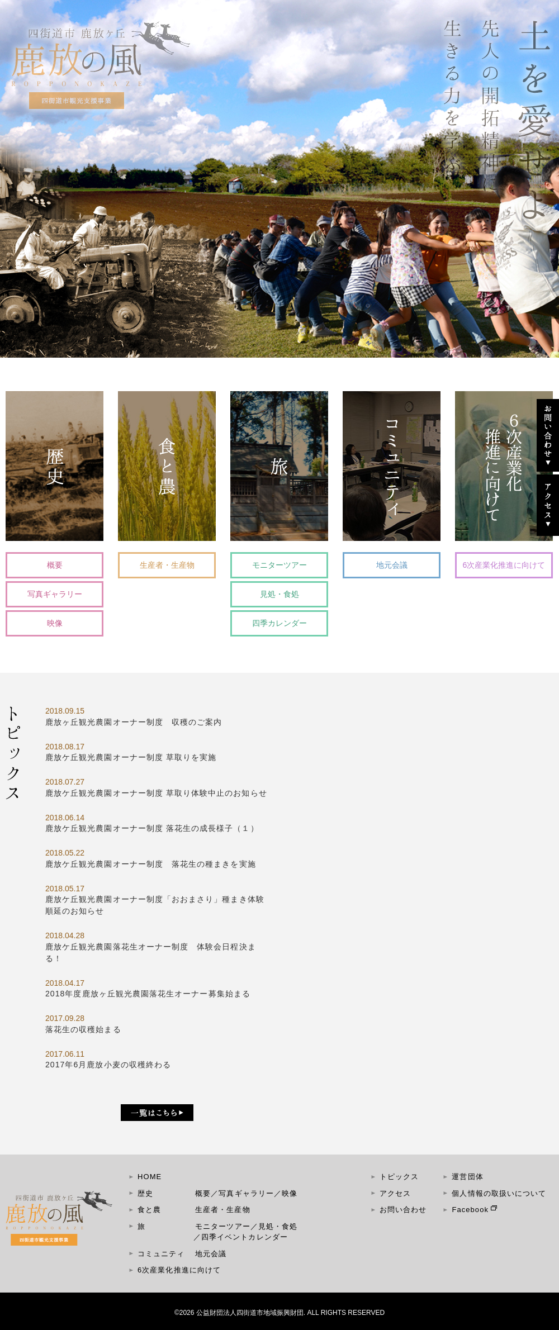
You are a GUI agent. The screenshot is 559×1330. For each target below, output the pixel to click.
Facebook (470, 1209)
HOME (150, 1176)
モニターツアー (279, 564)
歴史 (145, 1193)
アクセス (395, 1193)
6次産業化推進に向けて (504, 564)
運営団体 (467, 1176)
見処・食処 (279, 594)
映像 (55, 623)
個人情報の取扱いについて (499, 1193)
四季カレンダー (279, 623)
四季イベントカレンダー (244, 1237)
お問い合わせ (403, 1209)
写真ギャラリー (54, 594)
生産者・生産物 (167, 564)
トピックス (399, 1176)
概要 (55, 564)
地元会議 (392, 564)
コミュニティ (161, 1254)
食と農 (149, 1209)
